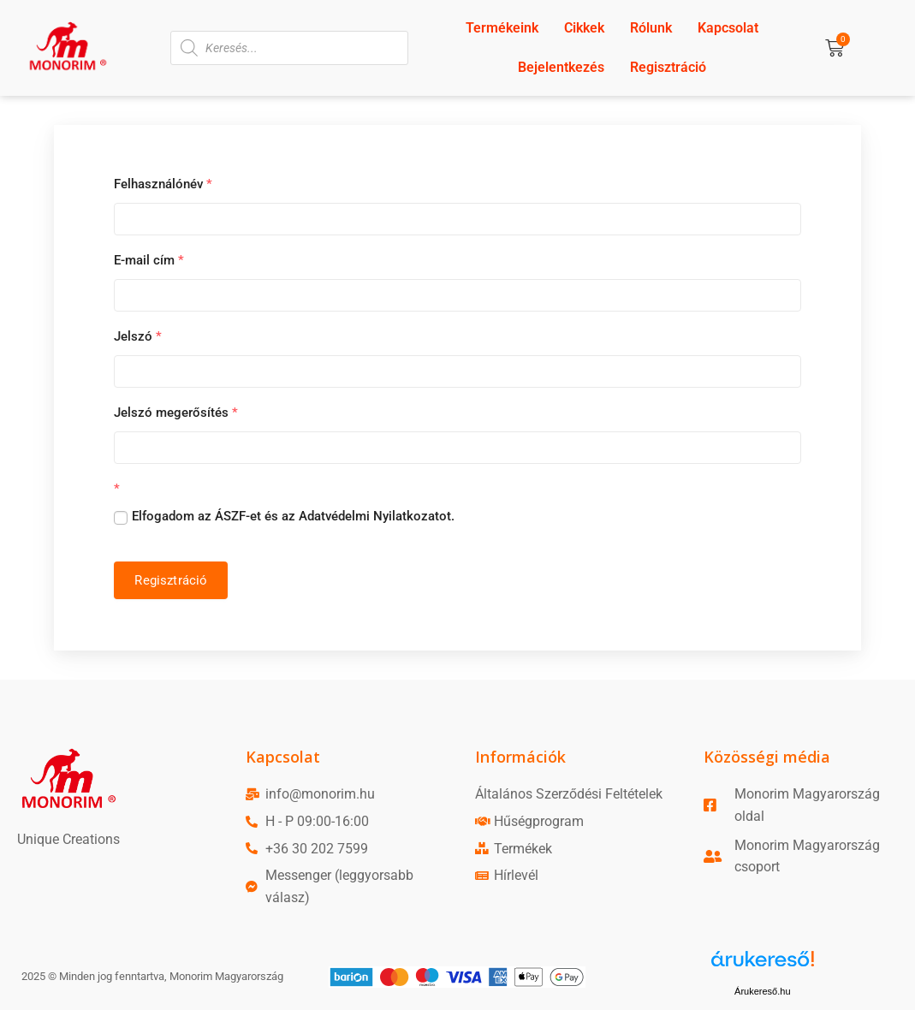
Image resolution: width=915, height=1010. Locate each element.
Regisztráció (668, 67)
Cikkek (584, 28)
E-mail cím (149, 260)
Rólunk (651, 28)
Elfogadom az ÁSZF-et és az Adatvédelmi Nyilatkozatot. (293, 516)
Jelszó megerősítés (176, 412)
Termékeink (502, 28)
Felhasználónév (163, 184)
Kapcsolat (728, 28)
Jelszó (138, 336)
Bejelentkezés (561, 67)
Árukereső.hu (762, 991)
